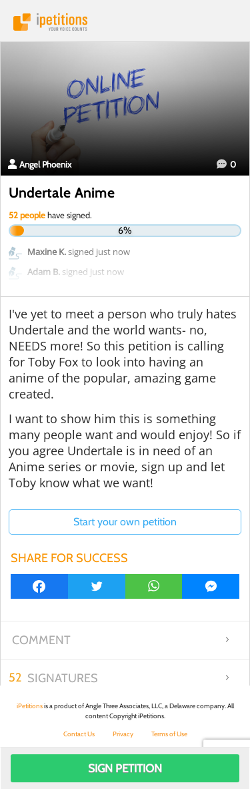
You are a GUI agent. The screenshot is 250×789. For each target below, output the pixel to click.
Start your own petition (125, 521)
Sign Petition (125, 768)
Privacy (123, 734)
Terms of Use (169, 734)
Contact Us (79, 734)
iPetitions (125, 22)
